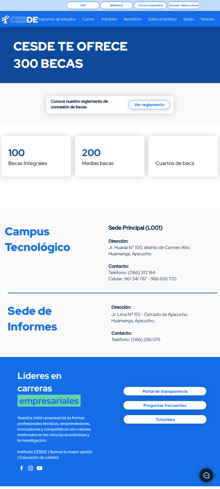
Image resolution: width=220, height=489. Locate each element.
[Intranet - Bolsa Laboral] (184, 5)
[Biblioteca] (116, 5)
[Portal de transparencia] (165, 391)
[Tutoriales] (165, 419)
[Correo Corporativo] (150, 5)
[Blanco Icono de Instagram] (30, 468)
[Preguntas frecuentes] (165, 405)
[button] (56, 19)
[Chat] (206, 475)
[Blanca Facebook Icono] (21, 468)
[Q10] (83, 5)
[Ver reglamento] (149, 104)
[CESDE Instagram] (39, 468)
